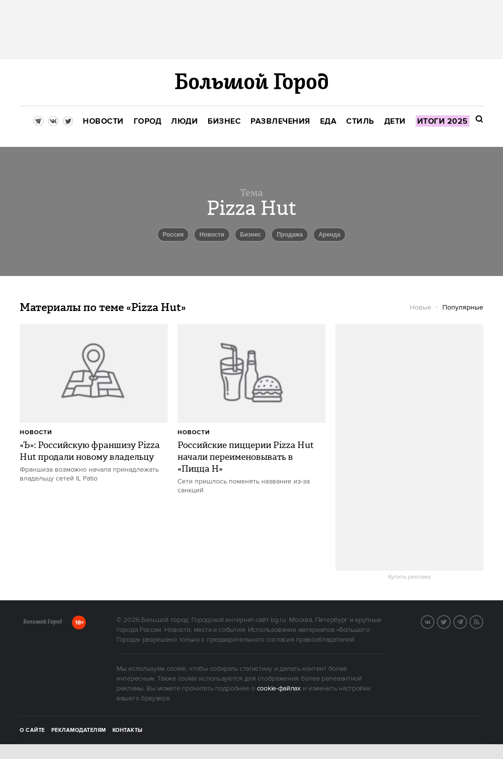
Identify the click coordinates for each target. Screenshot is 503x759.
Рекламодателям (78, 730)
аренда (329, 234)
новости (211, 234)
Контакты (127, 730)
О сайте (32, 730)
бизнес (250, 234)
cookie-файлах (279, 688)
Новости (36, 432)
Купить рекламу (409, 577)
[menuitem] (103, 121)
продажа (290, 234)
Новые (420, 307)
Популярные (462, 307)
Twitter (450, 621)
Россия (173, 234)
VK (433, 621)
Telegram (466, 621)
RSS (482, 621)
